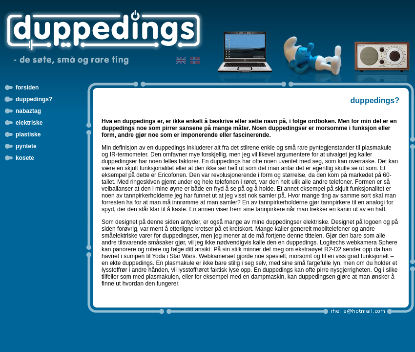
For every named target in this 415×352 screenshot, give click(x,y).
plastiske (28, 134)
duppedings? (34, 99)
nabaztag (28, 111)
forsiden (27, 87)
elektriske (29, 122)
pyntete (26, 146)
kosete (25, 157)
